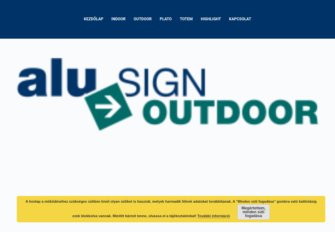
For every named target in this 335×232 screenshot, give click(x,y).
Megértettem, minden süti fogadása (253, 212)
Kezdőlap (93, 19)
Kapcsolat (240, 19)
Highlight (211, 19)
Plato (166, 19)
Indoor (118, 19)
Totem (186, 19)
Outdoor (143, 19)
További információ (213, 216)
